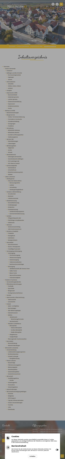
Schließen (32, 456)
